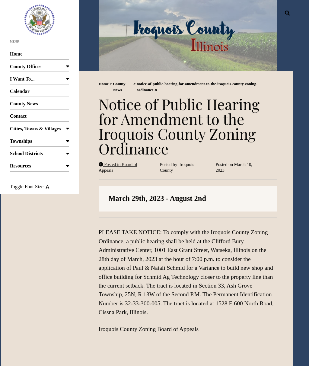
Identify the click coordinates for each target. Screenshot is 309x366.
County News (39, 105)
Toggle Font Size (29, 186)
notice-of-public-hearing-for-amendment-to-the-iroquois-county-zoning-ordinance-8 (197, 86)
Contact (39, 117)
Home (39, 55)
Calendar (39, 92)
